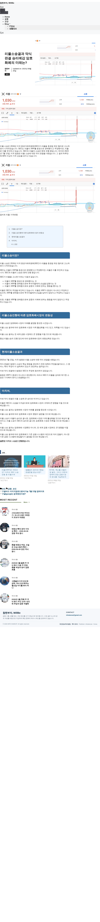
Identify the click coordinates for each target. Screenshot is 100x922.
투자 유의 (75, 624)
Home (7, 17)
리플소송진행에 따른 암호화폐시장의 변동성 (28, 233)
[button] (2, 7)
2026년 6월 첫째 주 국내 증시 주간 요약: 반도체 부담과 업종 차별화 (21, 601)
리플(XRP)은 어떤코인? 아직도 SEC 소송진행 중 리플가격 (10, 472)
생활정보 (13, 29)
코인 (7, 74)
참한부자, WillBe (7, 3)
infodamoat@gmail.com (74, 615)
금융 (6, 19)
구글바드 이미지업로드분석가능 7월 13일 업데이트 (23, 491)
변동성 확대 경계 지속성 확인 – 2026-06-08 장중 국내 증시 (20, 531)
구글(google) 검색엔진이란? (14, 494)
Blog (8, 24)
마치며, (14, 241)
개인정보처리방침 (65, 624)
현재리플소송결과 (18, 237)
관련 (15, 244)
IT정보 (12, 26)
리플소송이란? (17, 229)
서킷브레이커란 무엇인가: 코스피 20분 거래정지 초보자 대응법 (21, 515)
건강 (6, 21)
